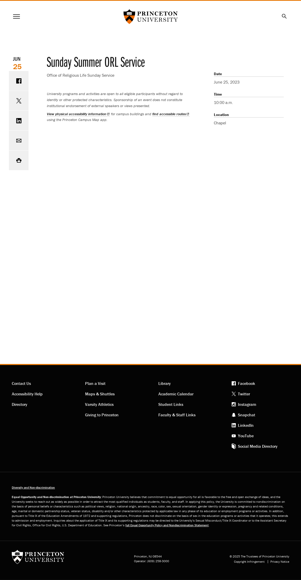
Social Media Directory (257, 446)
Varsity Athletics (99, 404)
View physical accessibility (78, 114)
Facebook (246, 383)
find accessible (170, 114)
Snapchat (246, 414)
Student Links (170, 404)
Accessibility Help (27, 393)
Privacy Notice (279, 561)
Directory (19, 404)
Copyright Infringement (249, 561)
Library (164, 383)
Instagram (247, 404)
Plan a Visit (95, 383)
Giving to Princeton (102, 414)
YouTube (246, 435)
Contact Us (21, 383)
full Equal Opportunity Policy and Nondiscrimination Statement (167, 525)
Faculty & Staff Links (177, 414)
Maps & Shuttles (100, 393)
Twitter (244, 393)
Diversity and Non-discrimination (33, 487)
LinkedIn (246, 425)
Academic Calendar (175, 393)
